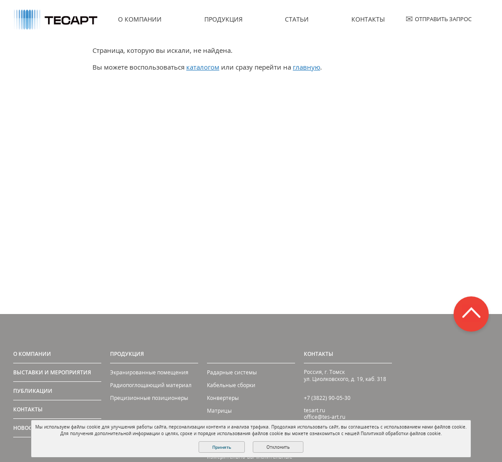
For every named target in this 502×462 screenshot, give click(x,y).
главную (306, 67)
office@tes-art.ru (324, 417)
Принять (221, 447)
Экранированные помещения (149, 372)
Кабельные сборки (231, 385)
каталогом (202, 67)
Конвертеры (223, 398)
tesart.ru (314, 410)
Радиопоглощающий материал (151, 385)
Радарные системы (232, 372)
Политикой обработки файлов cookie (401, 433)
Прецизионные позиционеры (149, 398)
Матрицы (219, 410)
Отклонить (278, 447)
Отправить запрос (443, 19)
